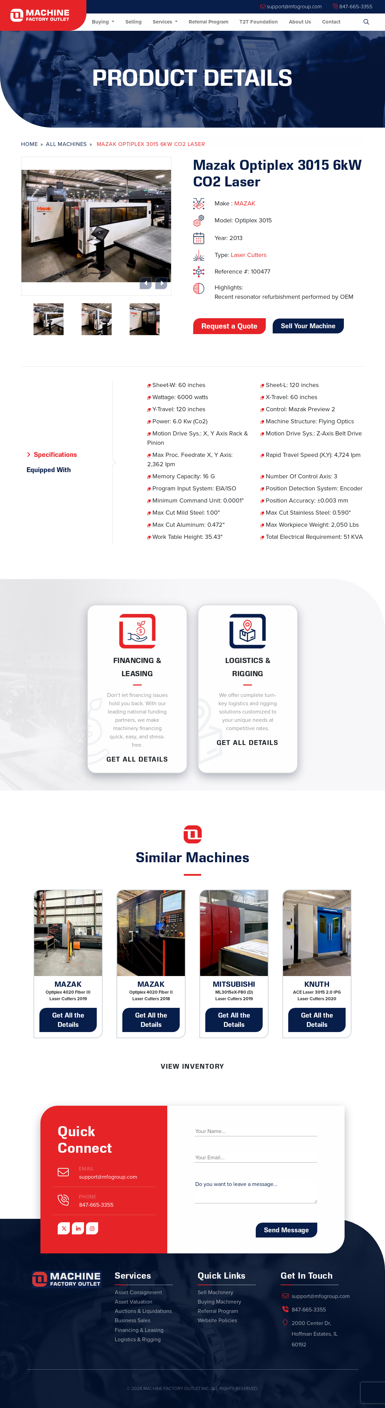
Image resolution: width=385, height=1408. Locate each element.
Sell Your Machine (308, 326)
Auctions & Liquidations (143, 1311)
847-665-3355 (353, 6)
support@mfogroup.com (291, 6)
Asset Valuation (133, 1301)
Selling (133, 22)
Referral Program (208, 22)
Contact (331, 22)
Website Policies (217, 1320)
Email (86, 1168)
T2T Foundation (259, 22)
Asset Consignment (138, 1292)
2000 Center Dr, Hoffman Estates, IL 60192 (315, 1334)
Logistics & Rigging (138, 1339)
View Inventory (192, 1066)
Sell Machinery (215, 1292)
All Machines (66, 144)
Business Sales (132, 1320)
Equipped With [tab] (49, 469)
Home (29, 144)
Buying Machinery (219, 1301)
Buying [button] (101, 22)
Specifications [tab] (55, 454)
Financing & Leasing (139, 1330)
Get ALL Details (137, 759)
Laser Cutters (248, 255)
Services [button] (163, 22)
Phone (88, 1196)
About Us (300, 22)
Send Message (286, 1230)
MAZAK (244, 203)
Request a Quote (229, 326)
